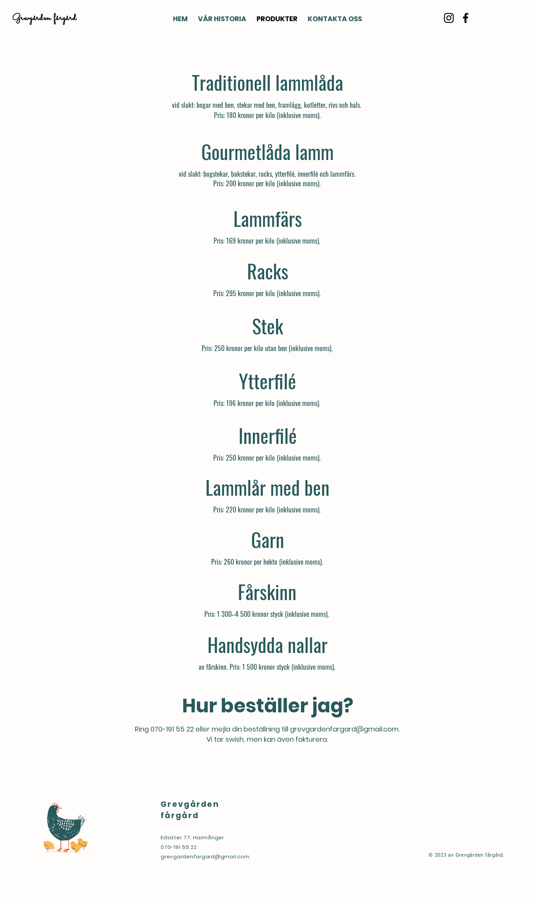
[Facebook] (465, 18)
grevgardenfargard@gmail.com (344, 729)
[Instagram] (449, 18)
